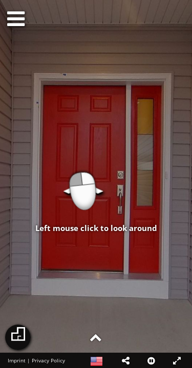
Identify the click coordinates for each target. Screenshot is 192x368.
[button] (125, 360)
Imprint (17, 360)
